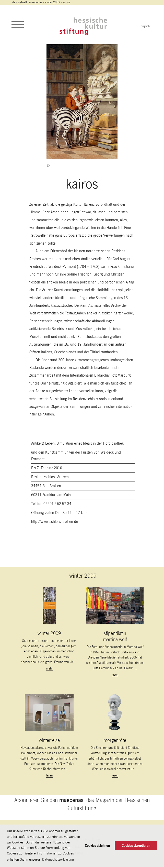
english (145, 26)
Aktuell (22, 2)
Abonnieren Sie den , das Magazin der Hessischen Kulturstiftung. (82, 804)
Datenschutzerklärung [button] (58, 859)
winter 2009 (52, 2)
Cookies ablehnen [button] (97, 846)
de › (15, 2)
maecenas (35, 2)
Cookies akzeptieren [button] (136, 846)
